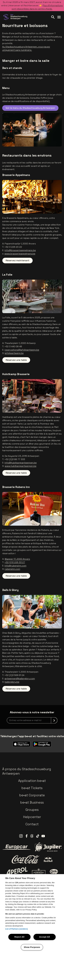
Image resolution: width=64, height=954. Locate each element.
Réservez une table (16, 359)
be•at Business (32, 802)
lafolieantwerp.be (14, 353)
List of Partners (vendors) (16, 929)
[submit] (54, 720)
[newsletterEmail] (32, 720)
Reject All (19, 937)
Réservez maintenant (17, 260)
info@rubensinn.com (15, 565)
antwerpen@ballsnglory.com (20, 678)
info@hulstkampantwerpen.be (21, 462)
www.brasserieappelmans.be (19, 253)
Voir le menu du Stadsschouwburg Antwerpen (30, 107)
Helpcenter (32, 817)
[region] (32, 914)
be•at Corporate (32, 795)
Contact (32, 824)
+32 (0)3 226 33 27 (15, 562)
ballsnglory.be (12, 681)
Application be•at (32, 781)
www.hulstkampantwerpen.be (20, 466)
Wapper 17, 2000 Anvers (17, 559)
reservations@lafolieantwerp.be (22, 349)
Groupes (32, 809)
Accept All (44, 937)
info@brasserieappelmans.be (20, 250)
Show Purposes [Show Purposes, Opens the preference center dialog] (32, 947)
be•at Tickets (32, 788)
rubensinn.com (12, 569)
